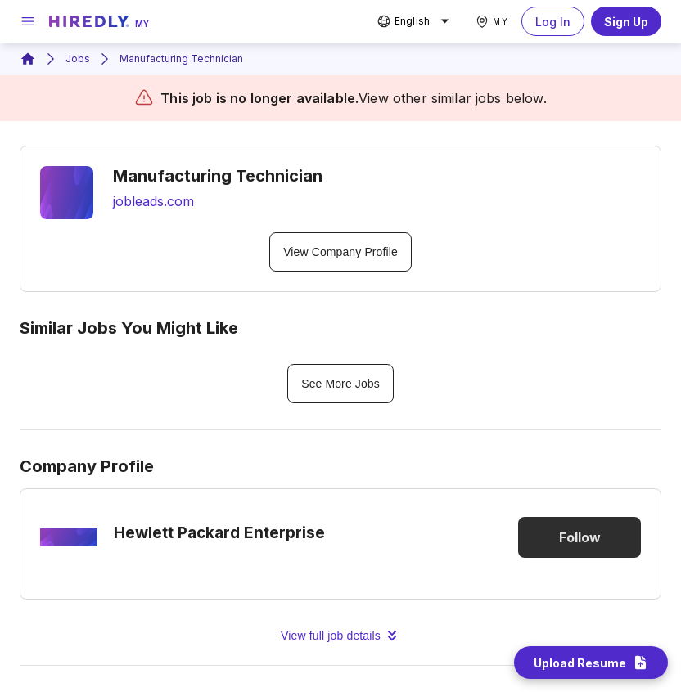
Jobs (77, 58)
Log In (553, 21)
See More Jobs (340, 383)
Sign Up (626, 21)
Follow (579, 537)
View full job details (340, 635)
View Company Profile (340, 252)
